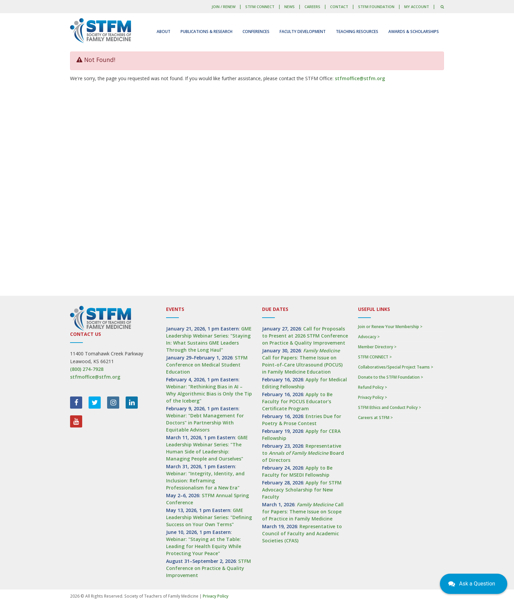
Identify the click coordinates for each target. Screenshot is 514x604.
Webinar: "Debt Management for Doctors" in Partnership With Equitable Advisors (205, 422)
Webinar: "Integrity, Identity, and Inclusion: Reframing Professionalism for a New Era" (205, 480)
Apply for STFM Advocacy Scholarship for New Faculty (302, 489)
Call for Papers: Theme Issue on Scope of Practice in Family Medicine (303, 511)
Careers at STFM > (375, 417)
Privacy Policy (215, 596)
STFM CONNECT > (375, 357)
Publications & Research (206, 31)
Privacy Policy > (372, 397)
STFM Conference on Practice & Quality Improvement (208, 568)
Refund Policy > (372, 387)
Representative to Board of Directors (303, 453)
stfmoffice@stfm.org (360, 78)
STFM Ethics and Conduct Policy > (389, 407)
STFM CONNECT (260, 6)
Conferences (256, 31)
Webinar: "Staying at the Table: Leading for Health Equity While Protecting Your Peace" (203, 546)
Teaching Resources (357, 31)
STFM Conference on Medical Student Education (207, 364)
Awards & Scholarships (413, 31)
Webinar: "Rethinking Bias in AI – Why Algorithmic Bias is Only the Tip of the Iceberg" (209, 393)
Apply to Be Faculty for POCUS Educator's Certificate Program (297, 401)
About (163, 31)
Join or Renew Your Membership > (390, 326)
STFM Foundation (376, 6)
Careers (312, 6)
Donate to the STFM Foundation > (390, 377)
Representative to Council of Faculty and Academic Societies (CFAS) (302, 533)
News (289, 6)
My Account (416, 6)
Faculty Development (303, 31)
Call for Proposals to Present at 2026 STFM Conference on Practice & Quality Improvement (305, 335)
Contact (339, 6)
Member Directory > (377, 347)
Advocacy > (369, 337)
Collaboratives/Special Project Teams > (395, 367)
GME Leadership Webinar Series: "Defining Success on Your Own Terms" (209, 517)
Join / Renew (223, 6)
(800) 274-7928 (86, 369)
